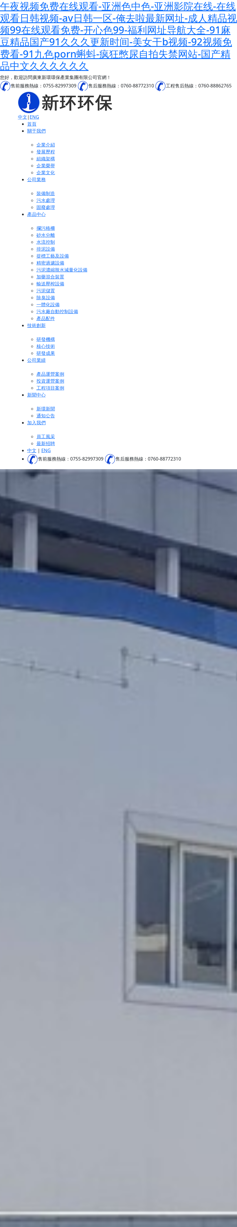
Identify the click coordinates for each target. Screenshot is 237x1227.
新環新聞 (45, 409)
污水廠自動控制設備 (57, 311)
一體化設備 (48, 304)
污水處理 (45, 200)
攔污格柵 (45, 228)
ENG (34, 117)
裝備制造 (45, 193)
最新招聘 (45, 443)
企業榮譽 (45, 165)
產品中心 (36, 214)
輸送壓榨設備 (50, 283)
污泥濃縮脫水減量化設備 (61, 270)
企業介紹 (45, 145)
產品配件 (45, 318)
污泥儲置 (45, 290)
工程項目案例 (50, 388)
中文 (22, 117)
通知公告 (45, 415)
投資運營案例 (50, 381)
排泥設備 (45, 249)
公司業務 (36, 179)
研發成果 (45, 353)
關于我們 (36, 131)
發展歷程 (45, 151)
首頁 (31, 124)
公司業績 (36, 360)
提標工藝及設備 (52, 256)
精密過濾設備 (50, 263)
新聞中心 (36, 395)
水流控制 (45, 242)
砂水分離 (45, 235)
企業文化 (45, 172)
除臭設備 (45, 297)
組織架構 (45, 158)
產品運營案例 (50, 374)
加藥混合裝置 (50, 277)
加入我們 (36, 422)
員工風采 (45, 436)
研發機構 (45, 339)
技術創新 (36, 325)
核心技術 (45, 346)
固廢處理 (45, 207)
